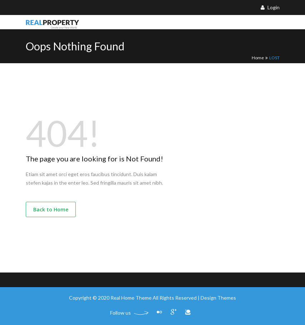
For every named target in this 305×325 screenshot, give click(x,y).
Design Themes (218, 298)
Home (258, 57)
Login (270, 7)
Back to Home (50, 209)
